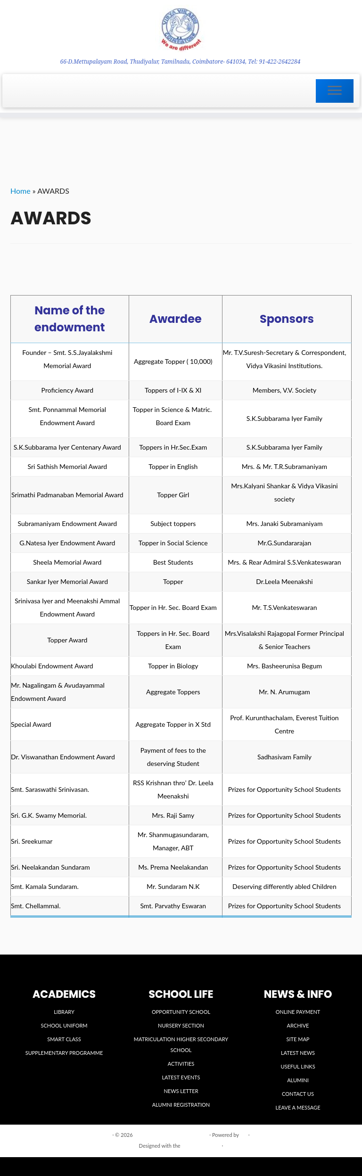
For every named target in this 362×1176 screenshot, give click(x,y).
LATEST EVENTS (181, 1077)
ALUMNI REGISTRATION (181, 1105)
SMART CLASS (64, 1039)
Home (20, 190)
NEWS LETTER (181, 1091)
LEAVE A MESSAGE (298, 1107)
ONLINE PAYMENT (298, 1012)
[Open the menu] (335, 91)
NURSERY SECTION (181, 1025)
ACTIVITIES (181, 1064)
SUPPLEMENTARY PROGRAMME (64, 1053)
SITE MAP (298, 1039)
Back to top (339, 1134)
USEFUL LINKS (297, 1066)
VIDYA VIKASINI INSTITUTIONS (171, 1135)
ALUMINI (298, 1080)
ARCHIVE (298, 1025)
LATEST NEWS (298, 1053)
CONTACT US (298, 1094)
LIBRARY (64, 1012)
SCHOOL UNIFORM (64, 1025)
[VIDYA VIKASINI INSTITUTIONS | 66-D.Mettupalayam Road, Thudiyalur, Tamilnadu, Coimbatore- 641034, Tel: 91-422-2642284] (181, 28)
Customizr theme (200, 1146)
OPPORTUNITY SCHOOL (181, 1012)
